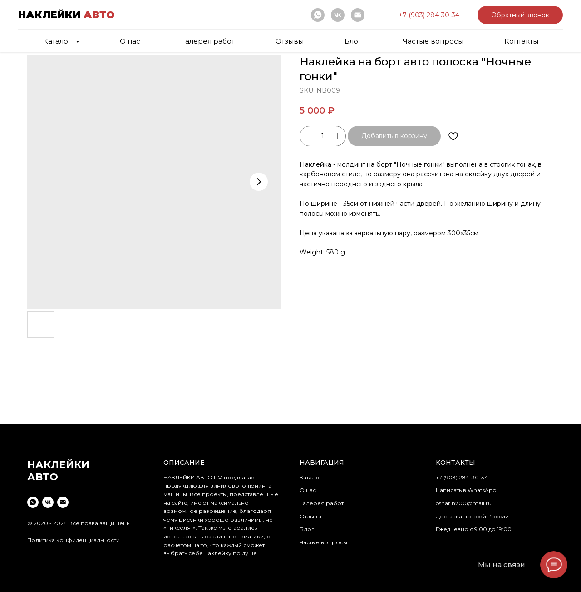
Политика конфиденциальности (73, 540)
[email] (357, 15)
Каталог (311, 477)
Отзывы (290, 41)
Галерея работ (208, 41)
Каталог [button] (58, 41)
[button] (429, 15)
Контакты (521, 41)
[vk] (338, 15)
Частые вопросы (433, 41)
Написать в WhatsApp (466, 490)
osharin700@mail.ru (464, 503)
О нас (130, 41)
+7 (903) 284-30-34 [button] (462, 477)
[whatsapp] (318, 15)
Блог (353, 41)
